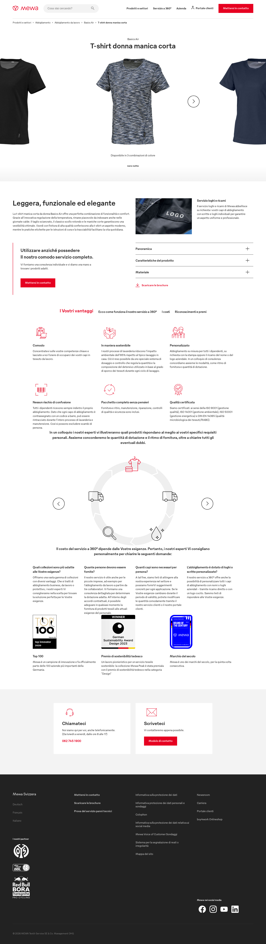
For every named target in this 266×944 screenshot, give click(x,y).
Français (17, 812)
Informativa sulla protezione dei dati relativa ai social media (162, 824)
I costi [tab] (166, 312)
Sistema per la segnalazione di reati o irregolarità (157, 844)
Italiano (17, 820)
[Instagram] (213, 909)
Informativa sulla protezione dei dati (156, 794)
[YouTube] (224, 909)
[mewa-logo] (25, 8)
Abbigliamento (43, 22)
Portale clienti (205, 811)
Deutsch (17, 804)
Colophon (141, 814)
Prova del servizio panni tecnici (93, 811)
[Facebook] (202, 909)
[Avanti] (194, 101)
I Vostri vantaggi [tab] (76, 310)
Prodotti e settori (22, 22)
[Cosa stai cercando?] (71, 8)
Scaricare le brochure (151, 285)
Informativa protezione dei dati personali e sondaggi (160, 804)
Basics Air (89, 22)
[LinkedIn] (235, 909)
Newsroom (203, 794)
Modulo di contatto (161, 741)
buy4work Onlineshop (209, 819)
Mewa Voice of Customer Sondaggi (156, 834)
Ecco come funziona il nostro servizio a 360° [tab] (127, 312)
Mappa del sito (144, 854)
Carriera (201, 803)
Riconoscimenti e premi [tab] (190, 312)
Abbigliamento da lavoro (67, 22)
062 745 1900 (71, 741)
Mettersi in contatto (236, 8)
